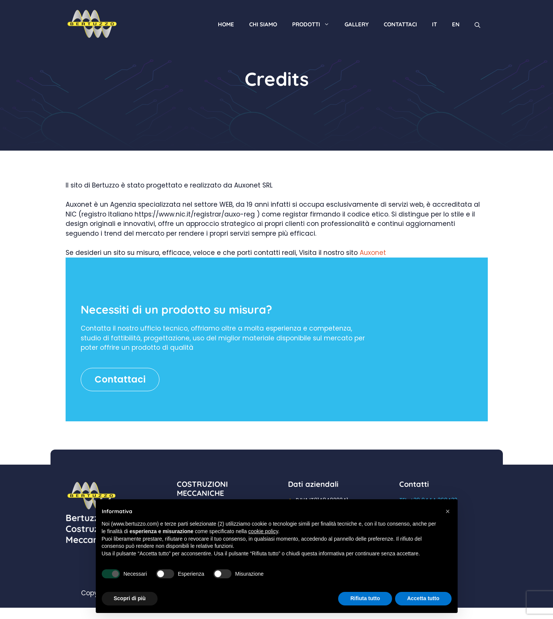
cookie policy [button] (263, 531)
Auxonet (373, 252)
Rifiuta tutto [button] (365, 598)
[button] (448, 511)
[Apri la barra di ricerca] (477, 24)
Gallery (357, 24)
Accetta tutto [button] (423, 598)
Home (226, 24)
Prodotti (314, 24)
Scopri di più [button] (130, 598)
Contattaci (400, 24)
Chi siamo (263, 24)
